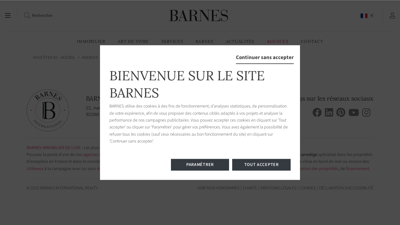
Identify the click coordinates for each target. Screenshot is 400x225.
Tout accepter (261, 164)
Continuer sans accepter (265, 57)
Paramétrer (200, 164)
